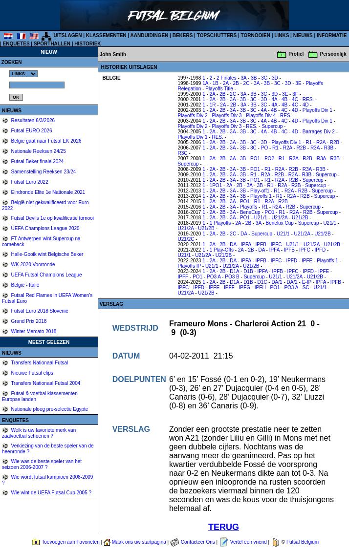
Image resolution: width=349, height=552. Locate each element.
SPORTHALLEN (52, 43)
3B (254, 78)
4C (295, 99)
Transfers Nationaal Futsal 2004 (45, 383)
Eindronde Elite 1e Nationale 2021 (48, 192)
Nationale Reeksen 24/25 (38, 151)
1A (205, 83)
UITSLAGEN (68, 35)
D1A (234, 271)
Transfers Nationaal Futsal (39, 362)
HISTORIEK (87, 43)
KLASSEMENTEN (106, 35)
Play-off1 (259, 190)
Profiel (296, 54)
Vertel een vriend (248, 542)
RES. (308, 99)
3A (244, 78)
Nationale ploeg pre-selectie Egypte (49, 409)
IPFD (320, 250)
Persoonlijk (333, 54)
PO (264, 147)
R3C (183, 153)
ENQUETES (16, 43)
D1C (262, 282)
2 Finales (227, 78)
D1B (248, 271)
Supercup (272, 126)
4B (284, 99)
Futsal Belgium (302, 542)
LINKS (281, 35)
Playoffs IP (189, 266)
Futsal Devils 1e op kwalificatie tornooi (52, 218)
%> (23, 73)
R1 (308, 142)
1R (213, 104)
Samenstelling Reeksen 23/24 (43, 171)
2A (226, 83)
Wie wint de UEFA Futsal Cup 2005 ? (50, 492)
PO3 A (213, 276)
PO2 (269, 158)
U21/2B (300, 217)
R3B (328, 147)
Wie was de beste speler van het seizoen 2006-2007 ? (42, 464)
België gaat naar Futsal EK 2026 (46, 141)
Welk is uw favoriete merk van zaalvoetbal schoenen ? (39, 433)
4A (274, 99)
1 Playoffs (220, 223)
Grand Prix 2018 (28, 321)
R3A (315, 147)
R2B (334, 142)
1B (215, 83)
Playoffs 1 (261, 196)
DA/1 (276, 282)
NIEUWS (303, 35)
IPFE (307, 260)
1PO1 (216, 185)
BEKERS (183, 35)
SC (306, 287)
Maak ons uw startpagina (139, 542)
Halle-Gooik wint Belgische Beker (47, 254)
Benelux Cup (280, 223)
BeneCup (250, 212)
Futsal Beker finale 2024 (37, 161)
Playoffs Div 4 (261, 115)
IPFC (276, 244)
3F (295, 94)
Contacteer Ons (198, 542)
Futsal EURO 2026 (31, 130)
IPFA (246, 244)
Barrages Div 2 (319, 131)
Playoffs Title (219, 88)
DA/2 (292, 282)
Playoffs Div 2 (193, 115)
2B (236, 83)
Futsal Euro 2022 (29, 182)
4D (306, 104)
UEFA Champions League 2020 (45, 228)
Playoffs (248, 207)
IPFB (261, 244)
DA (243, 233)
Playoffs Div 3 (226, 115)
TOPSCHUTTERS (217, 35)
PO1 (255, 158)
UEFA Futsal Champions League (46, 274)
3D (275, 78)
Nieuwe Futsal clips (31, 373)
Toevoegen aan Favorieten (70, 542)
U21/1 (260, 217)
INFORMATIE (332, 35)
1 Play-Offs (222, 250)
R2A (321, 142)
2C (246, 83)
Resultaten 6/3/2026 (32, 120)
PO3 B (232, 276)
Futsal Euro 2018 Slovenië (39, 311)
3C (264, 78)
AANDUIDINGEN (150, 35)
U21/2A (279, 217)
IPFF (183, 276)
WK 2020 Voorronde (32, 264)
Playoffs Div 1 (317, 110)
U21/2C (186, 239)
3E (298, 83)
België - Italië (25, 285)
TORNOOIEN (255, 35)
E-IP (306, 282)
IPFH (260, 287)
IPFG (244, 287)
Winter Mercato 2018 (33, 331)
